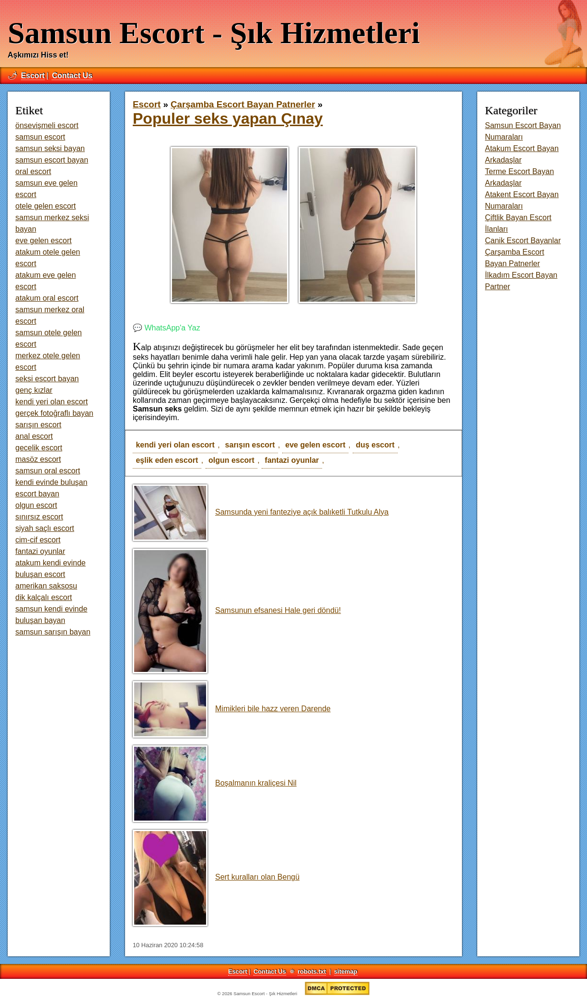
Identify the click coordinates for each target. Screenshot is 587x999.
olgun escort (231, 460)
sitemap (345, 971)
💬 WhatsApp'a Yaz (166, 328)
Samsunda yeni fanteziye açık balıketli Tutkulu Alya (261, 512)
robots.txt (312, 971)
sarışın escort (250, 445)
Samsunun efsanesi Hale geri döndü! (237, 610)
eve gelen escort (315, 445)
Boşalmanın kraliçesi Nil (215, 783)
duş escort (375, 445)
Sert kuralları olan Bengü (216, 877)
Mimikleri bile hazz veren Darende (232, 709)
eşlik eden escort (167, 460)
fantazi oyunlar (292, 460)
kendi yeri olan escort (175, 445)
